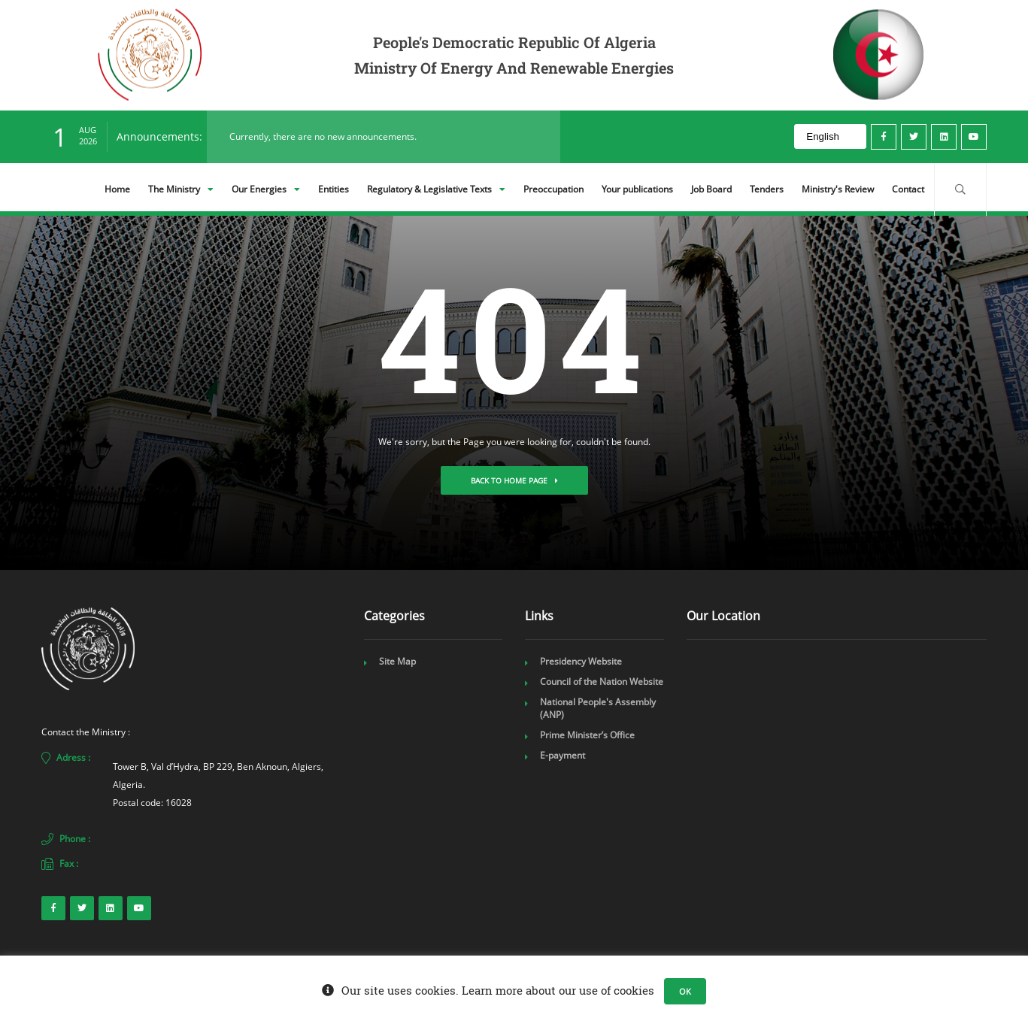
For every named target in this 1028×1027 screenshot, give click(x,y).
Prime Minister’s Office (587, 735)
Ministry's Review (838, 189)
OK (685, 991)
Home (117, 189)
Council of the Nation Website (601, 681)
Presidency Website (581, 661)
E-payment (562, 755)
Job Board (711, 189)
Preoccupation (553, 189)
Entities (333, 189)
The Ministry (181, 189)
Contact (908, 189)
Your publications (637, 189)
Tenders (767, 189)
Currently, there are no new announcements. (323, 136)
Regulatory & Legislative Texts (436, 189)
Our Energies (266, 189)
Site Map (397, 661)
